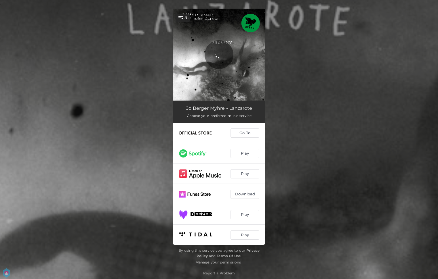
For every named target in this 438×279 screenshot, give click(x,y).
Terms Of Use (229, 256)
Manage (202, 262)
